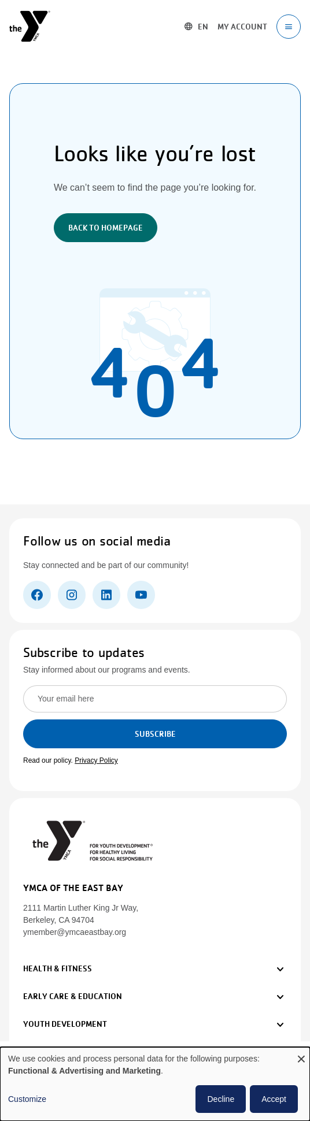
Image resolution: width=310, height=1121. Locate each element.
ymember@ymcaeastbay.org (74, 932)
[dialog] (155, 1084)
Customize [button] (27, 1099)
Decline (220, 1099)
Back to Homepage (105, 227)
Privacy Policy (96, 760)
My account (242, 26)
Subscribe (155, 733)
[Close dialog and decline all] (301, 1054)
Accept (273, 1099)
